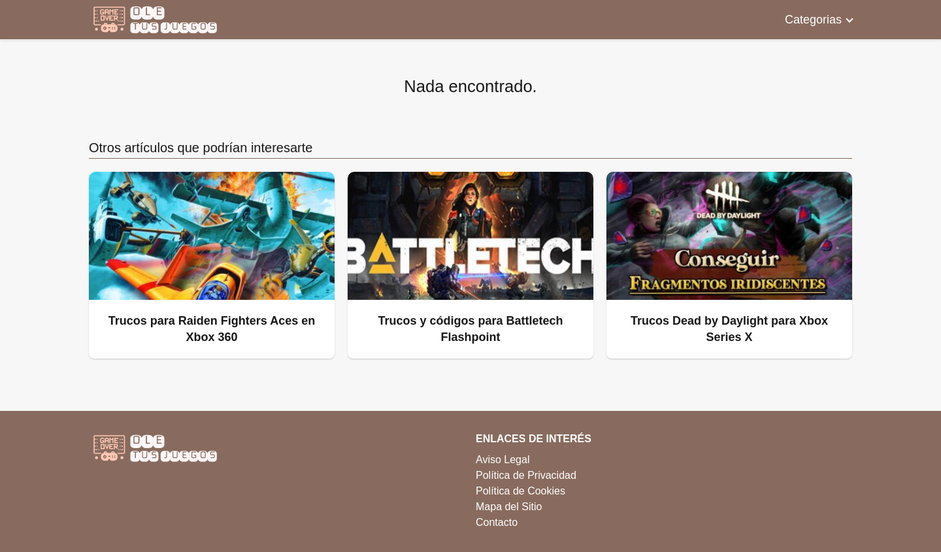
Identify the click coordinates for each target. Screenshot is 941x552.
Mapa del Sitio (509, 506)
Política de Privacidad (526, 475)
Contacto (497, 522)
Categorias (813, 19)
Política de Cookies (520, 490)
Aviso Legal (502, 459)
